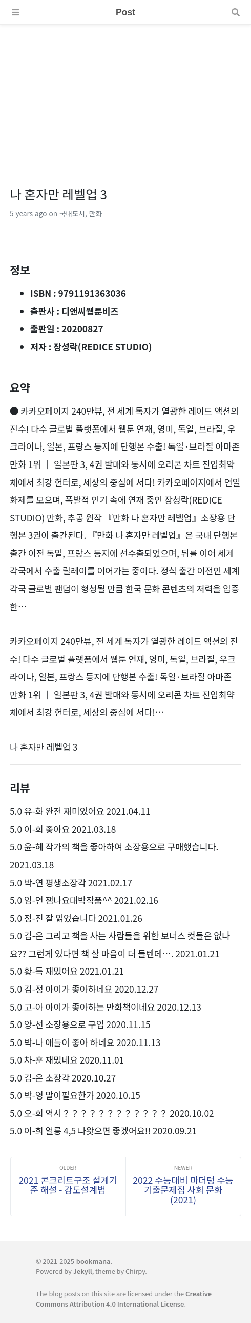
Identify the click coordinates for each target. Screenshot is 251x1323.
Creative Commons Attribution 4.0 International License (124, 1298)
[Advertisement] (125, 97)
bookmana (93, 1261)
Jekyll (82, 1271)
